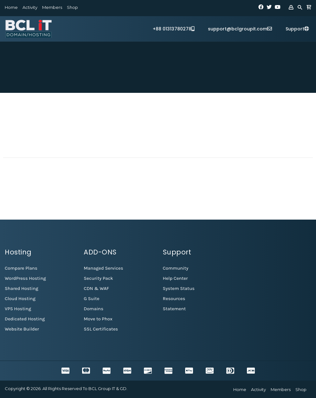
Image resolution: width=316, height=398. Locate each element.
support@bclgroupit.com (240, 29)
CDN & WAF (96, 288)
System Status (179, 288)
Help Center (175, 278)
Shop (72, 7)
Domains (93, 308)
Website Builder (22, 329)
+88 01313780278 (173, 29)
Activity (30, 7)
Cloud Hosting (20, 298)
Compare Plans (21, 268)
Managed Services (103, 268)
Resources (174, 298)
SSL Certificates (101, 329)
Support (297, 29)
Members (52, 7)
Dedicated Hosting (25, 319)
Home (11, 7)
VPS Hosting (18, 308)
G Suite (91, 298)
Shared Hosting (21, 288)
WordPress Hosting (25, 278)
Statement (174, 308)
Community (176, 268)
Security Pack (98, 278)
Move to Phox (98, 319)
